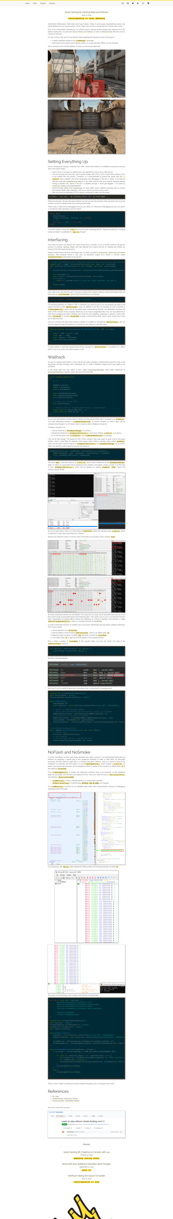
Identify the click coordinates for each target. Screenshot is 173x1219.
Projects (43, 3)
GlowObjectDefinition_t (56, 372)
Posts (35, 3)
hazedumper (77, 188)
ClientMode (98, 621)
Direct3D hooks (107, 32)
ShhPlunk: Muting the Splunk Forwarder (86, 1176)
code (118, 641)
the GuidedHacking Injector (73, 181)
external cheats (69, 247)
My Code (55, 1096)
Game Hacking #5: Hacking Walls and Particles (86, 12)
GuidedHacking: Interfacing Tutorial (65, 1098)
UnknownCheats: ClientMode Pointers (65, 1101)
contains (95, 292)
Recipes (52, 3)
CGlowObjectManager (96, 370)
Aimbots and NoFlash (85, 32)
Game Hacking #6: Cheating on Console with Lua (87, 1152)
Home (27, 3)
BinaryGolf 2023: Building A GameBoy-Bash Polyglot (86, 1164)
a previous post (106, 688)
